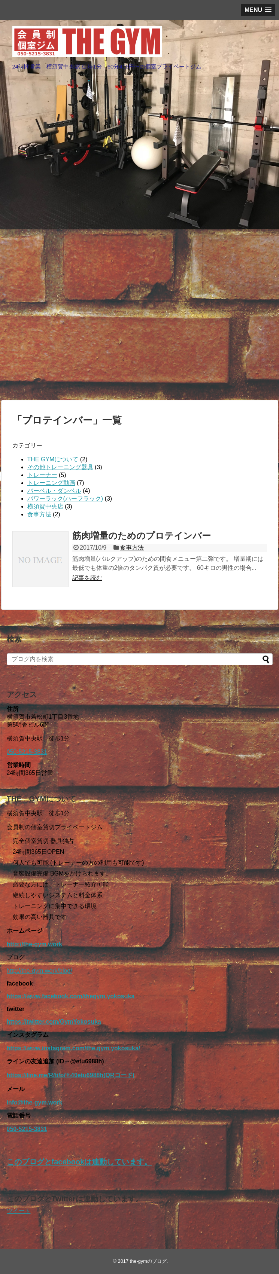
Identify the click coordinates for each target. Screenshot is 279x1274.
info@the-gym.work (35, 1102)
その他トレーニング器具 (60, 467)
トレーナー (42, 475)
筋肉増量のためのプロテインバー (141, 536)
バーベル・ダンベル (54, 491)
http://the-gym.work (34, 944)
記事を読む (87, 578)
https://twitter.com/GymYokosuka (54, 1021)
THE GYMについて (53, 459)
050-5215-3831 (27, 752)
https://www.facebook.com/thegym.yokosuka (71, 996)
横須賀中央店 (45, 506)
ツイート (19, 1211)
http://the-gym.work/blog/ (39, 971)
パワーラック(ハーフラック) (65, 498)
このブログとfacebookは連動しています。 (79, 1162)
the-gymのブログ (148, 1261)
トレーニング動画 (51, 483)
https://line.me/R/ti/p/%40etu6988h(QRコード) (70, 1075)
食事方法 (39, 514)
